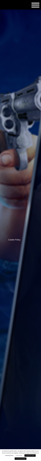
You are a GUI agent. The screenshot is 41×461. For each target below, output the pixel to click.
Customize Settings (20, 458)
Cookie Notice (19, 455)
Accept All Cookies (30, 455)
